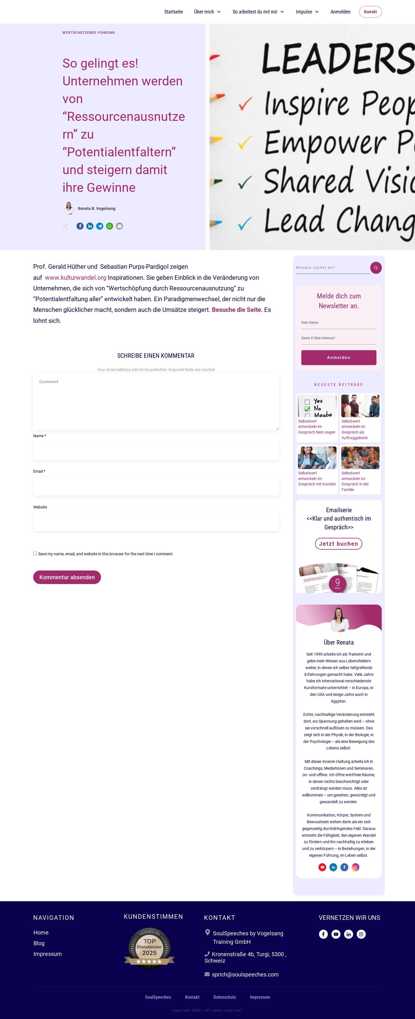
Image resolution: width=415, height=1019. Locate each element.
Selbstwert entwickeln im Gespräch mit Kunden (317, 478)
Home (41, 932)
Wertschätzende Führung (88, 33)
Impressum (47, 954)
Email (39, 471)
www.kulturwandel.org (75, 277)
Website (40, 507)
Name (39, 436)
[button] (80, 226)
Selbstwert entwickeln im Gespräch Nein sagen (316, 426)
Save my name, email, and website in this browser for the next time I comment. (106, 554)
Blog (38, 943)
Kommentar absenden (67, 577)
